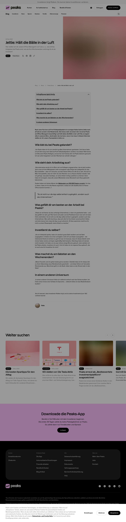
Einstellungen (88, 513)
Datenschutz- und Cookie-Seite (42, 516)
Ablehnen (101, 513)
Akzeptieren (114, 513)
